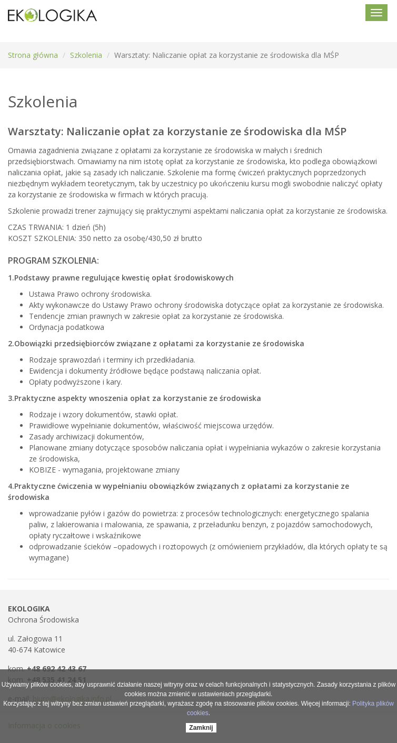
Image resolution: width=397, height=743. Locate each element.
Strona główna (33, 55)
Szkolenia (86, 55)
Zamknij (201, 727)
